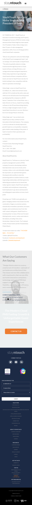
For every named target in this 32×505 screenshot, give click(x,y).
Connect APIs (16, 420)
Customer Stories (16, 444)
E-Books (16, 454)
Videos (15, 456)
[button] (5, 299)
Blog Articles (16, 447)
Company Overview (15, 431)
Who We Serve (16, 434)
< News (5, 9)
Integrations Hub (16, 423)
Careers (16, 438)
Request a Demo (16, 465)
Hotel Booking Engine (16, 413)
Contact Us (16, 462)
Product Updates (16, 451)
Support (16, 449)
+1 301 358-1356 (16, 476)
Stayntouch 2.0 (15, 404)
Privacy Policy (16, 493)
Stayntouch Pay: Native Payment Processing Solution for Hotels (16, 410)
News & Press (16, 436)
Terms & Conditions (16, 496)
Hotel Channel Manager (16, 416)
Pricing (15, 425)
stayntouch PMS (16, 407)
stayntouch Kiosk (16, 418)
